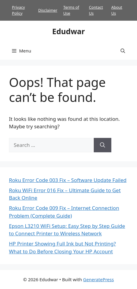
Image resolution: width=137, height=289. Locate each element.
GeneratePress (98, 279)
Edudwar (68, 31)
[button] (123, 51)
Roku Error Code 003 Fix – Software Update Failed (68, 180)
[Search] (102, 145)
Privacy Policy (18, 10)
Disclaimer (47, 10)
